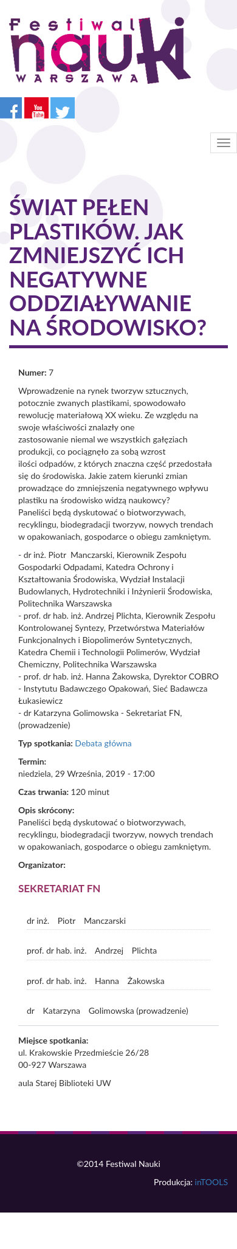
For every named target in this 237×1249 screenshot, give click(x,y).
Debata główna (103, 743)
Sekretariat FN (59, 888)
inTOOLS (211, 1182)
